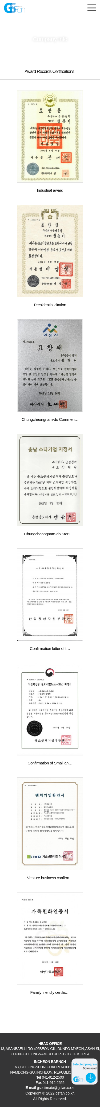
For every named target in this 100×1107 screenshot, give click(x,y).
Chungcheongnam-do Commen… (50, 419)
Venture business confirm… (50, 878)
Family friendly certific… (50, 992)
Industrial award (50, 190)
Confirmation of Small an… (50, 763)
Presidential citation (50, 305)
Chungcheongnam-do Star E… (50, 534)
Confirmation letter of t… (50, 648)
